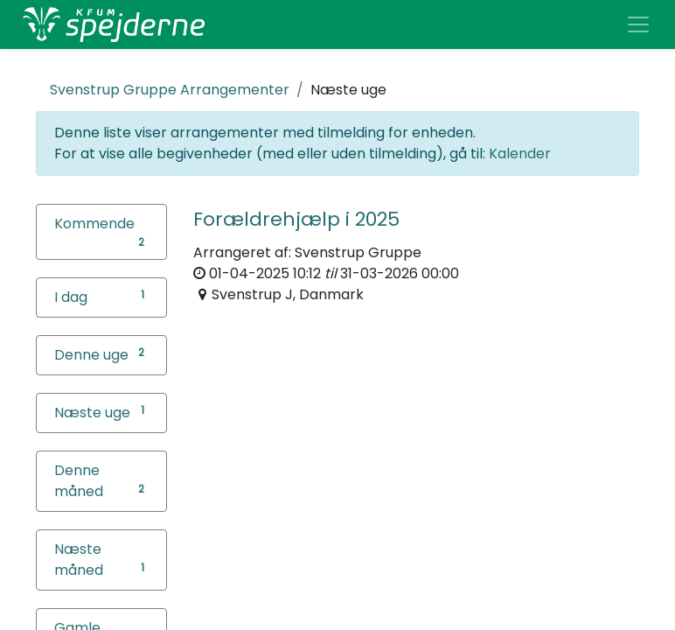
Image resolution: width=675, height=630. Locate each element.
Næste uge (92, 412)
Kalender (520, 154)
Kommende (94, 224)
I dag (70, 297)
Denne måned (78, 480)
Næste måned (78, 559)
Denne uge (91, 355)
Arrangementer (169, 90)
